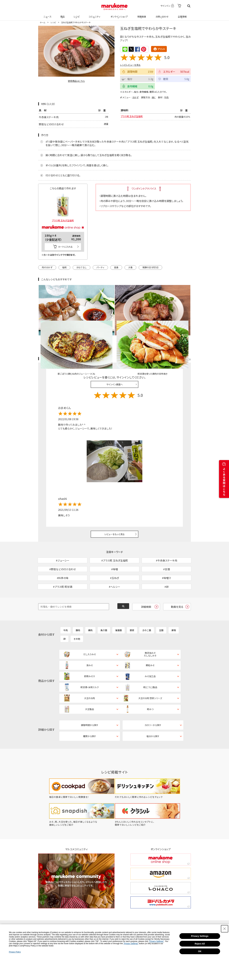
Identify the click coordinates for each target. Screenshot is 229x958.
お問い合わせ (161, 14)
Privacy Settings (199, 936)
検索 (188, 6)
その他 (76, 618)
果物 (173, 609)
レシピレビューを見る (130, 64)
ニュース (47, 14)
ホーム (42, 22)
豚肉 (78, 609)
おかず (135, 97)
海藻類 (118, 609)
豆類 (161, 609)
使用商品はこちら (76, 81)
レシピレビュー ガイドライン (179, 321)
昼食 (116, 267)
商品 (62, 14)
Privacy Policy (15, 952)
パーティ (100, 267)
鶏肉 (90, 609)
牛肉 (166, 97)
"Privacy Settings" (156, 941)
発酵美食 (141, 14)
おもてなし (81, 267)
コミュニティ (94, 14)
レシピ (76, 14)
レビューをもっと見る (114, 497)
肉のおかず (47, 267)
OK (199, 951)
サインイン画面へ (114, 347)
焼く (154, 97)
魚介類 (104, 609)
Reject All (200, 943)
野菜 (132, 609)
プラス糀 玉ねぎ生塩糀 (133, 117)
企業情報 (181, 14)
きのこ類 (146, 609)
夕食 (130, 267)
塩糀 (64, 267)
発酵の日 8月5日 (150, 267)
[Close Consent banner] (224, 928)
